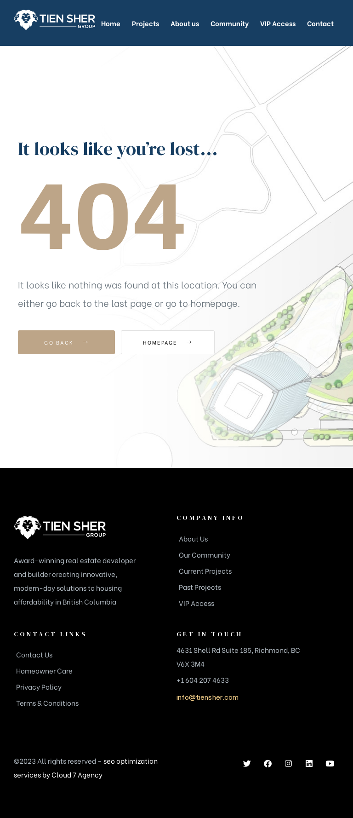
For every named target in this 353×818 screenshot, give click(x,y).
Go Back (66, 342)
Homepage (171, 342)
